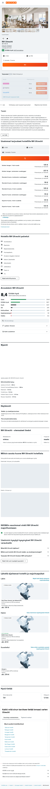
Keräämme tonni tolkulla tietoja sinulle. (26, 774)
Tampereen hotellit (10, 737)
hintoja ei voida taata (41, 765)
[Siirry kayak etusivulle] (11, 3)
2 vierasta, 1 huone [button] (9, 60)
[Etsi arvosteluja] (26, 321)
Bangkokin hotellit (9, 734)
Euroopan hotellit (19, 785)
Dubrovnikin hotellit (10, 746)
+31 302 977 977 (7, 48)
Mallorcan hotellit (9, 742)
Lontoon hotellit (9, 749)
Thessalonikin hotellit (10, 751)
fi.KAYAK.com (4, 785)
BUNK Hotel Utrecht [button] (7, 635)
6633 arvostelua (18, 50)
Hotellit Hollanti (28, 785)
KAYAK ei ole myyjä (26, 770)
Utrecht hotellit (37, 785)
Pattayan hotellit (9, 730)
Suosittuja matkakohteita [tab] (11, 717)
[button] (3, 3)
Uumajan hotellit (9, 732)
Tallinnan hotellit (9, 727)
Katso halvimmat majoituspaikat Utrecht (38, 612)
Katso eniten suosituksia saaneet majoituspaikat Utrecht (40, 648)
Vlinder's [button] (4, 669)
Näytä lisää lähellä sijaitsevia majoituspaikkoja (41, 579)
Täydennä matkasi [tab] (26, 717)
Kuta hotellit (8, 739)
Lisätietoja (5, 217)
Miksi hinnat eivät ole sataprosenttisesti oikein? (26, 777)
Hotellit (11, 785)
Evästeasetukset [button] (5, 227)
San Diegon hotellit (10, 744)
